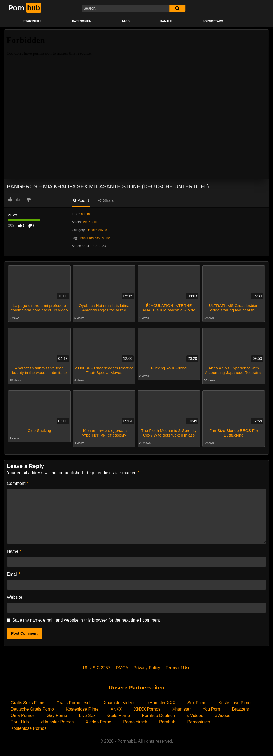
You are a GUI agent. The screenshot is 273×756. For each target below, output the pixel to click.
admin (85, 214)
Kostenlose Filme (82, 708)
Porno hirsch (135, 721)
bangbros (87, 238)
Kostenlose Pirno (234, 702)
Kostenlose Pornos (28, 727)
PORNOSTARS (213, 21)
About (81, 200)
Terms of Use (178, 667)
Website (14, 596)
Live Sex (87, 714)
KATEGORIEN (81, 21)
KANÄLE (166, 21)
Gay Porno (57, 714)
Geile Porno (118, 714)
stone (106, 238)
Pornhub (167, 721)
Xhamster (181, 708)
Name (14, 550)
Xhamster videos (119, 702)
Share (106, 200)
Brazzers (240, 708)
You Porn (211, 708)
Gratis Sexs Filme (27, 702)
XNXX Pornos (147, 708)
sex (98, 238)
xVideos (222, 714)
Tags (126, 21)
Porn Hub (20, 721)
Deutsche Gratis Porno (32, 708)
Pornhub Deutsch (158, 714)
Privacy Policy (147, 667)
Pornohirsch (198, 721)
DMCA (122, 667)
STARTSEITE (32, 21)
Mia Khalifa (90, 222)
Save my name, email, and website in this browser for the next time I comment (86, 619)
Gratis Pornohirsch (74, 702)
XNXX (116, 708)
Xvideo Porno (98, 721)
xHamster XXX (161, 702)
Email (14, 573)
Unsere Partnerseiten (136, 687)
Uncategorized (96, 230)
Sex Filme (196, 702)
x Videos (195, 714)
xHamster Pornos (57, 721)
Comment (17, 482)
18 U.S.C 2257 (96, 667)
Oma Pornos (23, 714)
